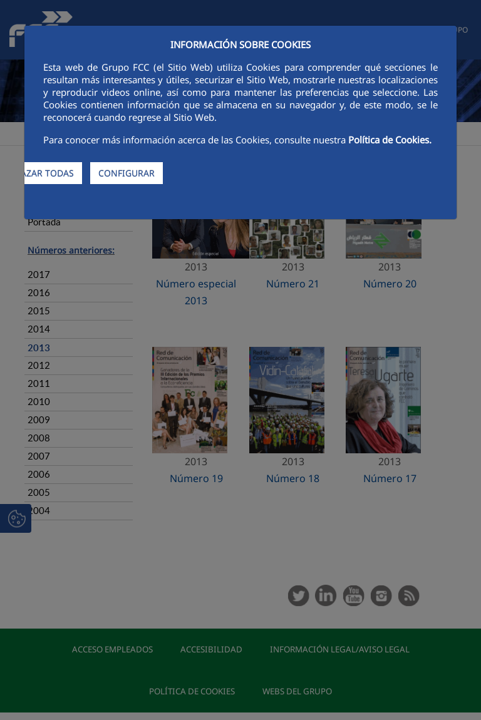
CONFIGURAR (126, 173)
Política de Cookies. (390, 139)
